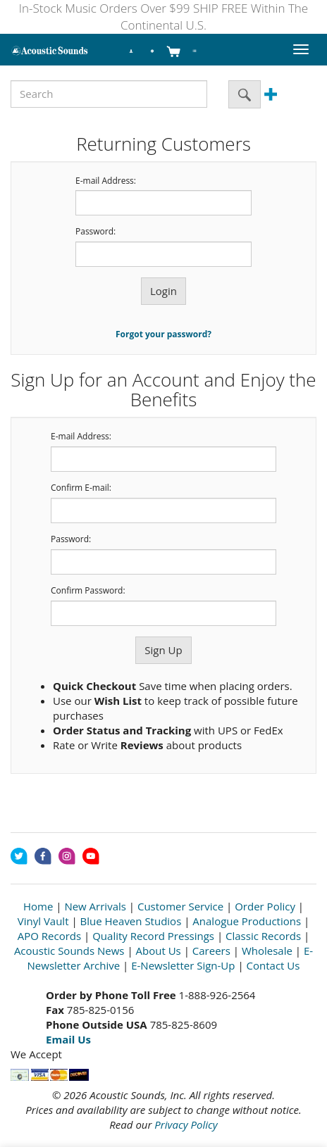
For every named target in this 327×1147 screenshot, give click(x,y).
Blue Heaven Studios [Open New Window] (131, 921)
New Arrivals (95, 906)
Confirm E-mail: (81, 488)
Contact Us (273, 965)
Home (38, 906)
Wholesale (267, 951)
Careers (211, 951)
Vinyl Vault (43, 921)
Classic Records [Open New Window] (263, 936)
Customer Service (180, 906)
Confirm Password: (88, 590)
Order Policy (265, 906)
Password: (95, 231)
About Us (158, 951)
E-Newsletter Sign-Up (183, 965)
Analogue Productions (246, 921)
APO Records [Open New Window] (49, 936)
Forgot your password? (163, 334)
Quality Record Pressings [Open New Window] (153, 936)
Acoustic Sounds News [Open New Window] (69, 951)
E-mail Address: (105, 181)
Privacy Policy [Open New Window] (185, 1124)
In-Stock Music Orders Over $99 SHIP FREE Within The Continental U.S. (163, 16)
